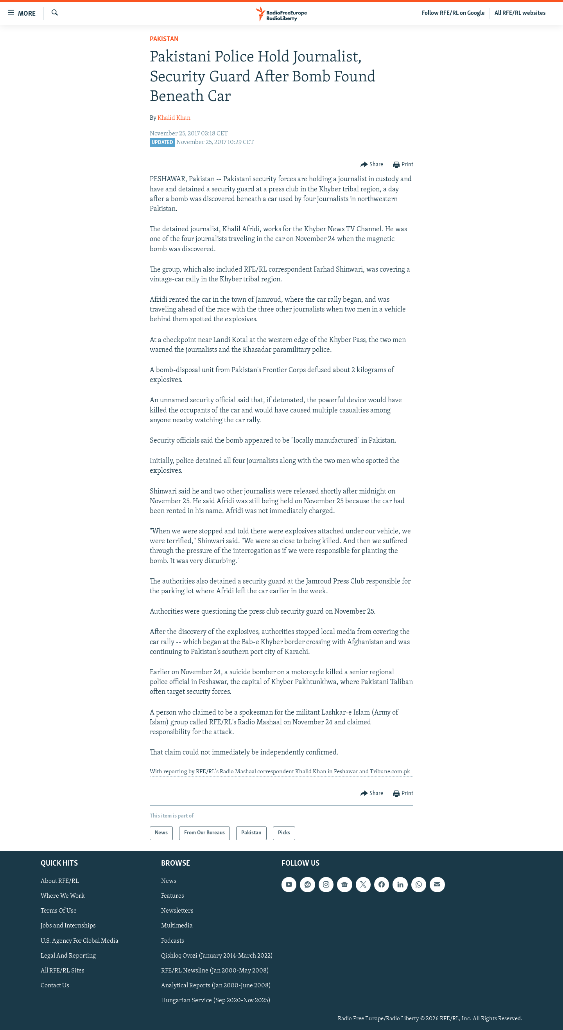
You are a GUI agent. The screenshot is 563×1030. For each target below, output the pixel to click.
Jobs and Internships (68, 926)
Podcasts (172, 941)
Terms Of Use (59, 911)
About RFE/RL (60, 881)
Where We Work (63, 896)
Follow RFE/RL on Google (453, 13)
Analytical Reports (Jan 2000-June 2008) (216, 986)
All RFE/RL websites (520, 13)
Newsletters (177, 911)
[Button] (372, 165)
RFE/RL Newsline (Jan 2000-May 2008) (215, 970)
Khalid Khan (174, 118)
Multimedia (177, 926)
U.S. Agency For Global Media (79, 941)
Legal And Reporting (68, 956)
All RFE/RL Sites (62, 970)
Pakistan (164, 39)
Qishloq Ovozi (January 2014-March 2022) (217, 956)
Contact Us (55, 986)
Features (172, 896)
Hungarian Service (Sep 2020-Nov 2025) (216, 1001)
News (168, 881)
